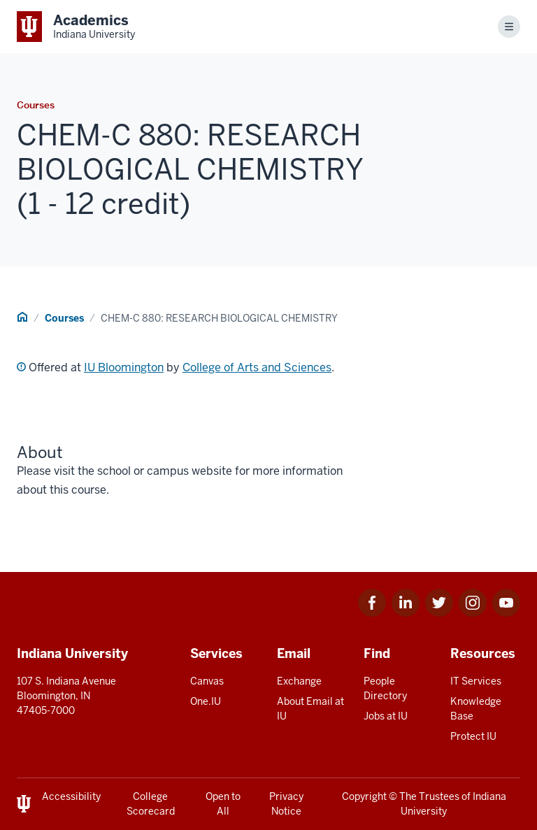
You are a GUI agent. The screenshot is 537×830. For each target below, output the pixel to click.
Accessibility (71, 796)
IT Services (475, 681)
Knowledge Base (475, 708)
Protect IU (473, 736)
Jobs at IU (386, 716)
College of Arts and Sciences (256, 367)
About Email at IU (310, 708)
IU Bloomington (124, 367)
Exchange (299, 681)
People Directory (385, 688)
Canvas (207, 681)
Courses (64, 318)
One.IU (205, 701)
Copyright (364, 796)
